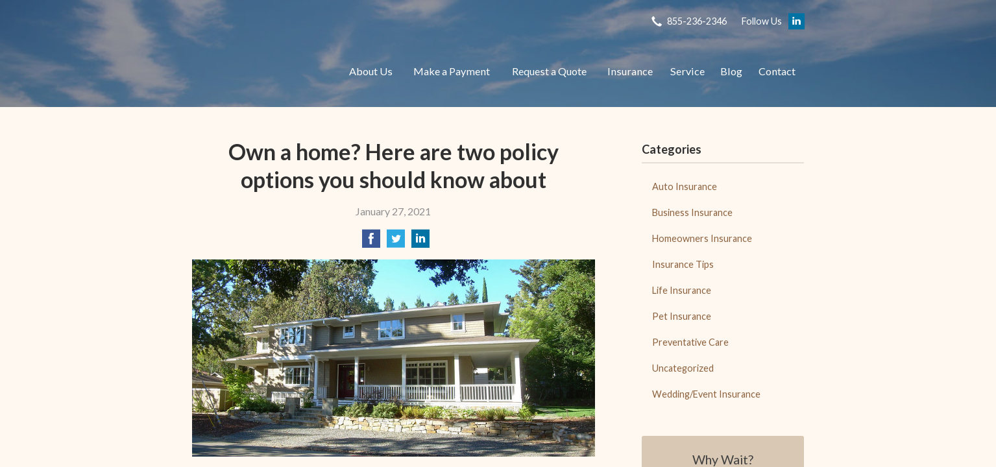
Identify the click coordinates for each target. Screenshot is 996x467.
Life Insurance (681, 290)
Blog (731, 71)
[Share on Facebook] (371, 242)
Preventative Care (690, 342)
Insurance (630, 71)
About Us (371, 71)
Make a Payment (451, 71)
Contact (777, 71)
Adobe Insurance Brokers (257, 71)
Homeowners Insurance (702, 238)
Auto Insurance (684, 186)
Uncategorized (683, 368)
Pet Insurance (681, 316)
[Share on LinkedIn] (420, 242)
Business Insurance (692, 212)
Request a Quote (549, 71)
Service (687, 71)
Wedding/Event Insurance (706, 394)
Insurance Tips (683, 264)
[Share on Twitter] (396, 242)
